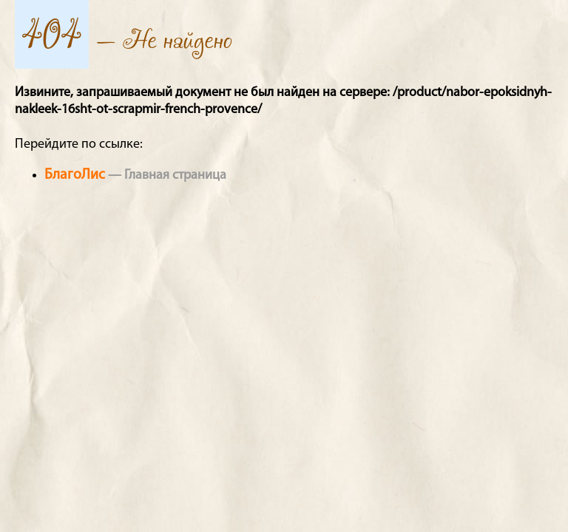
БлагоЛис (74, 175)
